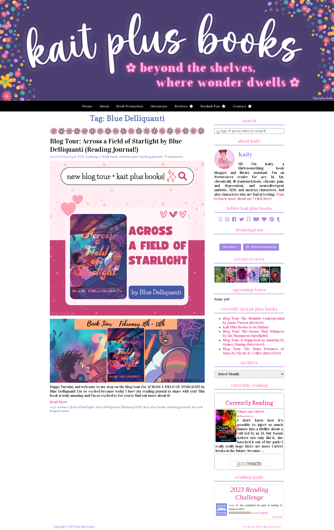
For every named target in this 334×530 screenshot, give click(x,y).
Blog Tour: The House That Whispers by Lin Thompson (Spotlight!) (253, 333)
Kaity (93, 157)
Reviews (184, 106)
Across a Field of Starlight (76, 407)
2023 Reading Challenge (249, 493)
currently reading (249, 402)
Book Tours (109, 157)
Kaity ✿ (234, 505)
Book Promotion (129, 106)
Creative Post (128, 157)
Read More (58, 402)
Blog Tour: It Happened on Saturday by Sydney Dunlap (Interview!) (253, 342)
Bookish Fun (213, 106)
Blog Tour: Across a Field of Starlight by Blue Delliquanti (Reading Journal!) (116, 145)
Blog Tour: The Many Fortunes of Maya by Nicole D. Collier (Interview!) (253, 351)
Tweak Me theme (253, 527)
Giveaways (158, 106)
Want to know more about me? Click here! (249, 196)
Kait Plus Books (154, 407)
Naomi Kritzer (246, 416)
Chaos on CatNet (250, 411)
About (104, 106)
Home (87, 106)
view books (277, 517)
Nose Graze (274, 527)
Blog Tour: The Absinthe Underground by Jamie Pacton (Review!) (253, 320)
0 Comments (174, 157)
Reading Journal (150, 157)
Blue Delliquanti (107, 407)
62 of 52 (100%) (259, 513)
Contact (242, 106)
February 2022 (131, 407)
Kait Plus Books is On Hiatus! (246, 327)
